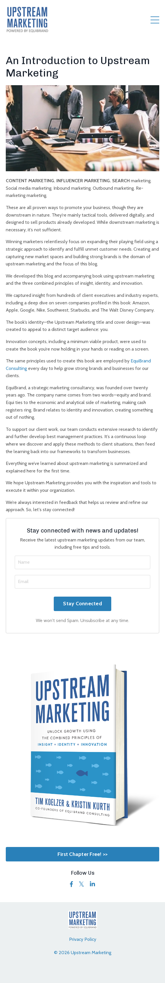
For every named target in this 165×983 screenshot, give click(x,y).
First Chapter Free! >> (83, 854)
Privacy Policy (82, 939)
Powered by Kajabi (82, 973)
